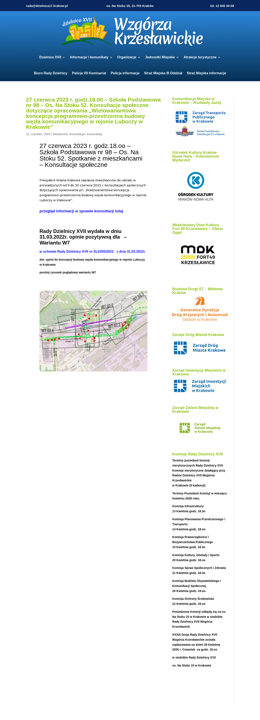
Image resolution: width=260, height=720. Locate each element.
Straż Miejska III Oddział (163, 73)
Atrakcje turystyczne (200, 57)
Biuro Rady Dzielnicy (50, 73)
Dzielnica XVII (50, 57)
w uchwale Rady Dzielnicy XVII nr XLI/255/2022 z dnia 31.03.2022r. (92, 251)
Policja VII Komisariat (89, 73)
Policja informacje (125, 73)
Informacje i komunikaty (89, 57)
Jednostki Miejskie (160, 57)
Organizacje (126, 57)
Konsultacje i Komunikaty (86, 134)
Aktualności (60, 134)
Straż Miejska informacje (206, 73)
